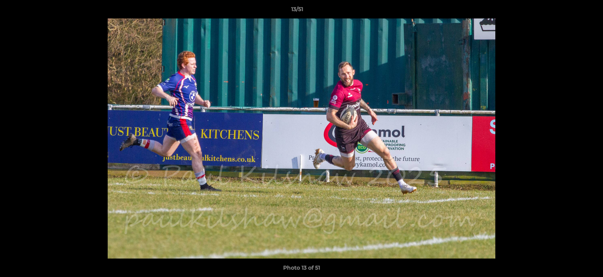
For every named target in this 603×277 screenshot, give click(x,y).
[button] (570, 11)
